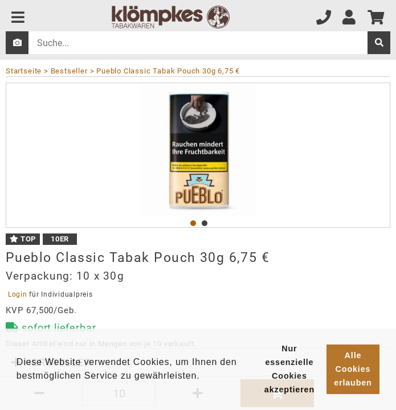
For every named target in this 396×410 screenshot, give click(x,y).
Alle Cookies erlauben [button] (352, 369)
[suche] (379, 42)
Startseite (24, 71)
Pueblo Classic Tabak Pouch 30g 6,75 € (168, 71)
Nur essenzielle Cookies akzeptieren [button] (289, 369)
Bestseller (69, 71)
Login (17, 294)
